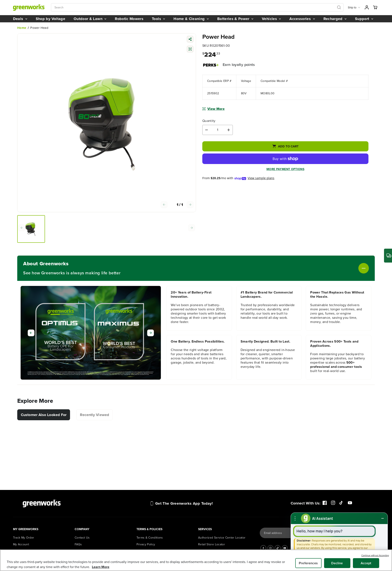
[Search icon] (339, 7)
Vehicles (271, 18)
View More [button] (213, 108)
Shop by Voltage (50, 18)
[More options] (295, 518)
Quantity (209, 121)
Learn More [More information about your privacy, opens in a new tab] (100, 566)
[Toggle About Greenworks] (245, 268)
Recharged (335, 18)
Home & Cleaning (191, 18)
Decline (337, 563)
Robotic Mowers (129, 18)
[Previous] (31, 333)
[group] (31, 229)
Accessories (302, 18)
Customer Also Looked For (43, 415)
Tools (158, 18)
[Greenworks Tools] (29, 7)
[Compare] (190, 49)
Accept (366, 563)
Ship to (354, 7)
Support (364, 18)
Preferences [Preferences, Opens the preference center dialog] (308, 563)
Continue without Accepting (375, 555)
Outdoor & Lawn (90, 18)
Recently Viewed (94, 415)
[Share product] (190, 40)
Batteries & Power (235, 18)
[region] (196, 560)
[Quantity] (217, 130)
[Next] (150, 333)
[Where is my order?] (388, 256)
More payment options (285, 169)
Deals (20, 18)
